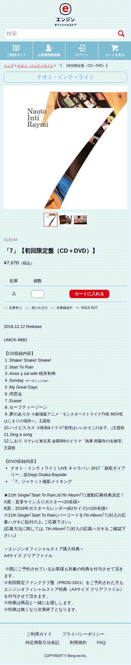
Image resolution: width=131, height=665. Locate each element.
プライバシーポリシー (83, 634)
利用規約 (78, 642)
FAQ (101, 642)
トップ (9, 65)
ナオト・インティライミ (35, 65)
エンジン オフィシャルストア (65, 14)
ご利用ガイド (39, 634)
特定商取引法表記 (42, 642)
